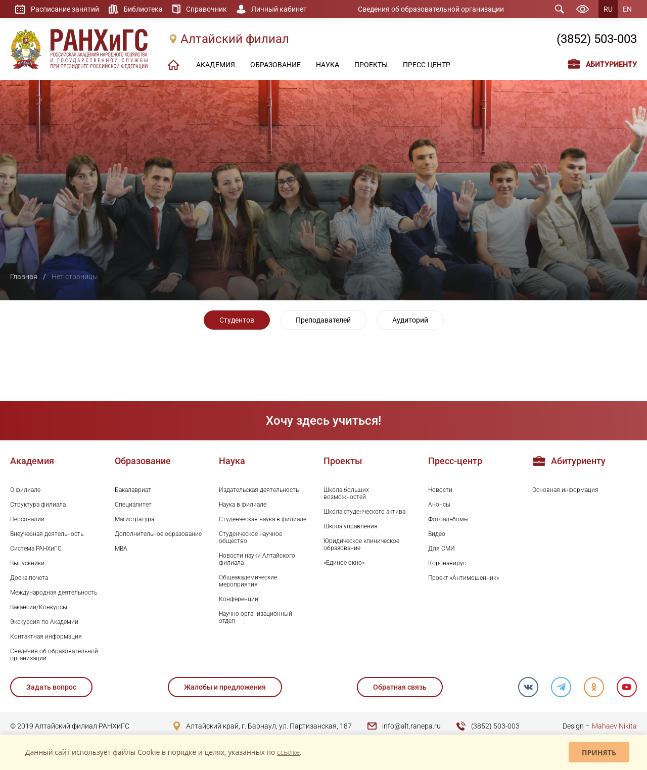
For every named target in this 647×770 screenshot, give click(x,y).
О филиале (25, 489)
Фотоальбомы (448, 519)
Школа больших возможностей (346, 493)
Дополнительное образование (158, 533)
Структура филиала (38, 504)
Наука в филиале (242, 504)
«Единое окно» (344, 562)
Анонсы (439, 504)
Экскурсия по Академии (44, 621)
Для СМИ (441, 548)
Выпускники (27, 563)
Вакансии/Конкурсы (38, 607)
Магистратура (134, 519)
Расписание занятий (65, 9)
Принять (599, 752)
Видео (436, 533)
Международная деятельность (53, 592)
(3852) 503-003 (597, 39)
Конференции (238, 599)
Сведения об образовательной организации (431, 9)
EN (627, 9)
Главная (23, 276)
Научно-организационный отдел (255, 617)
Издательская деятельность (259, 489)
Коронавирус (447, 563)
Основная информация (565, 489)
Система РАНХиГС (36, 548)
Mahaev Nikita (614, 726)
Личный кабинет (279, 9)
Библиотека (143, 9)
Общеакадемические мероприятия (248, 581)
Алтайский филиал (234, 39)
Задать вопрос (51, 687)
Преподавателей (323, 320)
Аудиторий (410, 320)
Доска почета (29, 577)
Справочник (206, 9)
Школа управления (351, 526)
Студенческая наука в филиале (262, 519)
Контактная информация (46, 636)
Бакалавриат (133, 489)
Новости (440, 489)
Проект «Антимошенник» (463, 577)
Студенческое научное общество (250, 537)
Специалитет (133, 504)
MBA (121, 548)
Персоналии (27, 519)
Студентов (236, 320)
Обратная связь (400, 687)
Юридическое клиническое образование (361, 544)
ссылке (288, 752)
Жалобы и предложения (225, 687)
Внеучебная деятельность (46, 533)
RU (608, 9)
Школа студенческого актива (364, 511)
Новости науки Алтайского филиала (257, 559)
